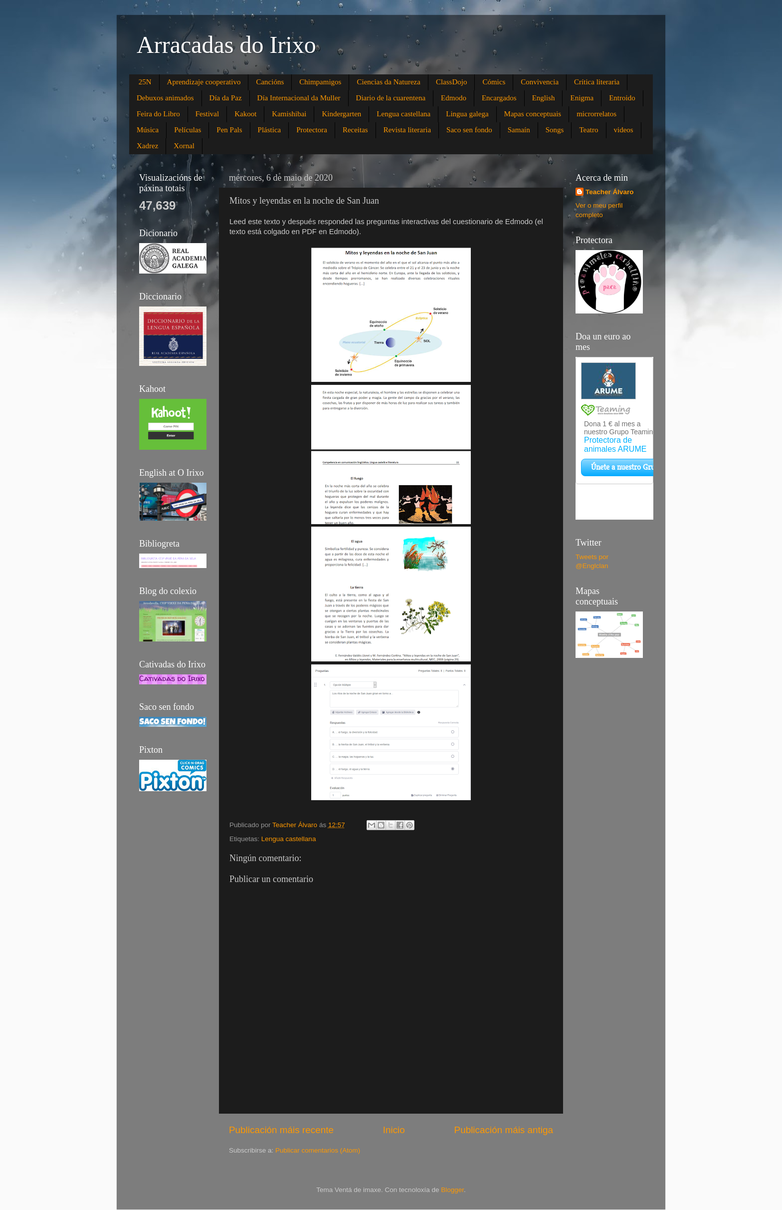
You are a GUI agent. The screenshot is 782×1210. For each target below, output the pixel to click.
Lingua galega (467, 114)
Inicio (394, 1130)
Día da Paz (225, 98)
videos (623, 130)
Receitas (355, 130)
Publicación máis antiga (503, 1130)
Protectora (311, 130)
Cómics (493, 82)
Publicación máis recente (281, 1130)
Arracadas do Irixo (226, 44)
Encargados (499, 98)
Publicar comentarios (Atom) (317, 1150)
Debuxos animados (165, 98)
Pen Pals (229, 130)
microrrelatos (596, 114)
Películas (187, 130)
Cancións (270, 82)
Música (148, 130)
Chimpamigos (320, 82)
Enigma (581, 98)
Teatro (588, 130)
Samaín (519, 130)
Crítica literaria (596, 82)
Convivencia (540, 82)
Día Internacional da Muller (299, 98)
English (543, 98)
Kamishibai (289, 114)
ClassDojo (451, 82)
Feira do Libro (158, 114)
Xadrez (147, 146)
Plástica (269, 130)
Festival (207, 114)
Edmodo (453, 98)
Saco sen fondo (469, 130)
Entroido (622, 98)
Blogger (452, 1190)
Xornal (184, 146)
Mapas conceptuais (533, 114)
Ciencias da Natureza (388, 82)
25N (145, 82)
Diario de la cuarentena (391, 98)
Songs (555, 130)
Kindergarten (341, 114)
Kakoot (245, 114)
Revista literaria (407, 130)
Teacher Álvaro (610, 192)
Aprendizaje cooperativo (204, 82)
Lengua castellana (403, 114)
